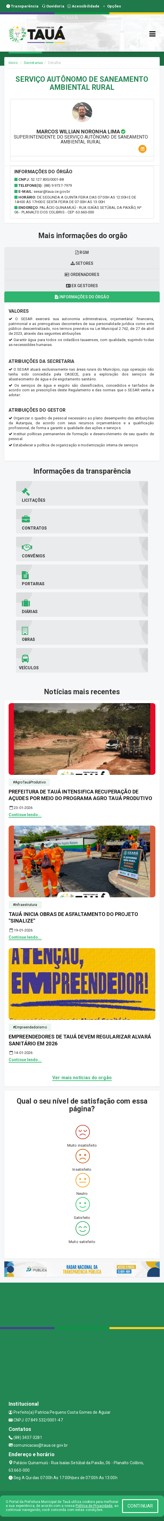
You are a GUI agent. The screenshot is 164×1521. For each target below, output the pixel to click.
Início (13, 63)
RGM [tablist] (82, 252)
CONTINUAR (140, 1506)
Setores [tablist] (82, 263)
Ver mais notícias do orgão (82, 1077)
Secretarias (33, 63)
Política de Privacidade (94, 1506)
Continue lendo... (25, 814)
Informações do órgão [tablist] (82, 297)
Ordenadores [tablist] (82, 274)
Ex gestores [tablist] (82, 285)
